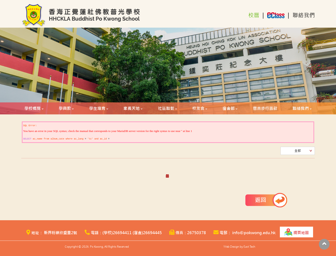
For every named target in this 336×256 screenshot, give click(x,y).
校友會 (198, 108)
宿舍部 (228, 108)
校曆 (253, 15)
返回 (260, 200)
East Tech (249, 247)
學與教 (65, 108)
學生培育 (97, 108)
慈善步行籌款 (265, 108)
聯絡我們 (303, 15)
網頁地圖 (296, 232)
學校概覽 (32, 108)
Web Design (231, 247)
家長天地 (131, 108)
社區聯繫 (166, 108)
